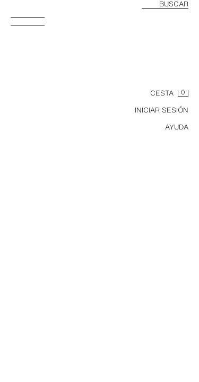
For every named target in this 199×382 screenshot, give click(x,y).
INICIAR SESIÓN (161, 110)
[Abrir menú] (32, 24)
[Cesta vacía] (169, 93)
